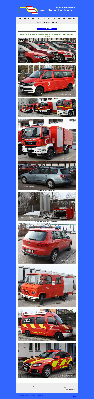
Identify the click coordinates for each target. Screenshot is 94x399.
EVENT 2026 (41, 18)
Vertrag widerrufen (40, 395)
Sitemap (34, 395)
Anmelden (74, 396)
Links (33, 18)
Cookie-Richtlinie (29, 395)
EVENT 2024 (61, 18)
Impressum (20, 395)
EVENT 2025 (51, 18)
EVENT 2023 (72, 18)
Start (19, 18)
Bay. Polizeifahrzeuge (43, 22)
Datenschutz (24, 395)
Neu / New (27, 18)
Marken (54, 22)
